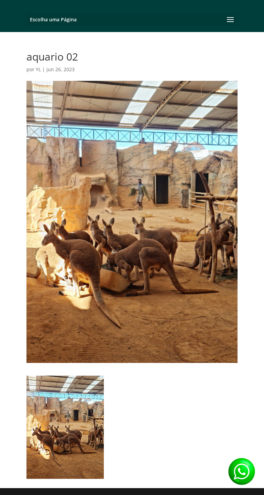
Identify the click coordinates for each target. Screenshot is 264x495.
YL (38, 69)
